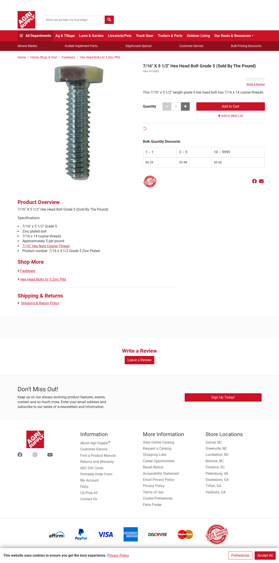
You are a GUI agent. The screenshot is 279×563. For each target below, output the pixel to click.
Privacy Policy (118, 555)
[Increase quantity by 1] (185, 106)
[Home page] (26, 20)
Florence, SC (215, 467)
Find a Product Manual (98, 455)
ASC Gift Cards (91, 468)
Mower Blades (27, 46)
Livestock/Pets (119, 36)
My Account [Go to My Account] (89, 480)
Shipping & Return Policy (40, 303)
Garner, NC (214, 442)
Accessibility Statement (161, 473)
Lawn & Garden (91, 36)
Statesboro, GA (217, 480)
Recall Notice (153, 467)
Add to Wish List (230, 115)
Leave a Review (139, 360)
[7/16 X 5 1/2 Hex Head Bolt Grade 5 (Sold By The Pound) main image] (79, 122)
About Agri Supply (95, 442)
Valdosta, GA (216, 492)
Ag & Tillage (65, 36)
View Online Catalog (158, 442)
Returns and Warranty (97, 462)
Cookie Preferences (158, 498)
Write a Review (255, 84)
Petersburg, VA (217, 473)
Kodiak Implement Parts (81, 46)
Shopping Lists (154, 455)
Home (22, 57)
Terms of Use (153, 492)
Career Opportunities (159, 461)
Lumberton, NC (217, 455)
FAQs (84, 487)
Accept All (265, 555)
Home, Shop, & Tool (44, 57)
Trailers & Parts (170, 36)
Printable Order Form (96, 474)
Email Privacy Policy (158, 480)
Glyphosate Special (138, 46)
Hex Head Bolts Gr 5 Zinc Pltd (100, 57)
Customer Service (191, 46)
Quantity (149, 106)
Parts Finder (152, 505)
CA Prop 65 (89, 493)
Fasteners (68, 57)
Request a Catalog (157, 448)
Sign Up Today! (223, 397)
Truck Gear (144, 36)
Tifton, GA (213, 486)
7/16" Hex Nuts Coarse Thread (45, 246)
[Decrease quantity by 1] (166, 106)
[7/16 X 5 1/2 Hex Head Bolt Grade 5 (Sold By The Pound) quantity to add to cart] (176, 106)
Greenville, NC (216, 448)
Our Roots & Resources (232, 36)
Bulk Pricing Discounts (246, 46)
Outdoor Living (198, 36)
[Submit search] (109, 20)
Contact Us (88, 499)
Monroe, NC (215, 461)
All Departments (35, 36)
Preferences (240, 555)
